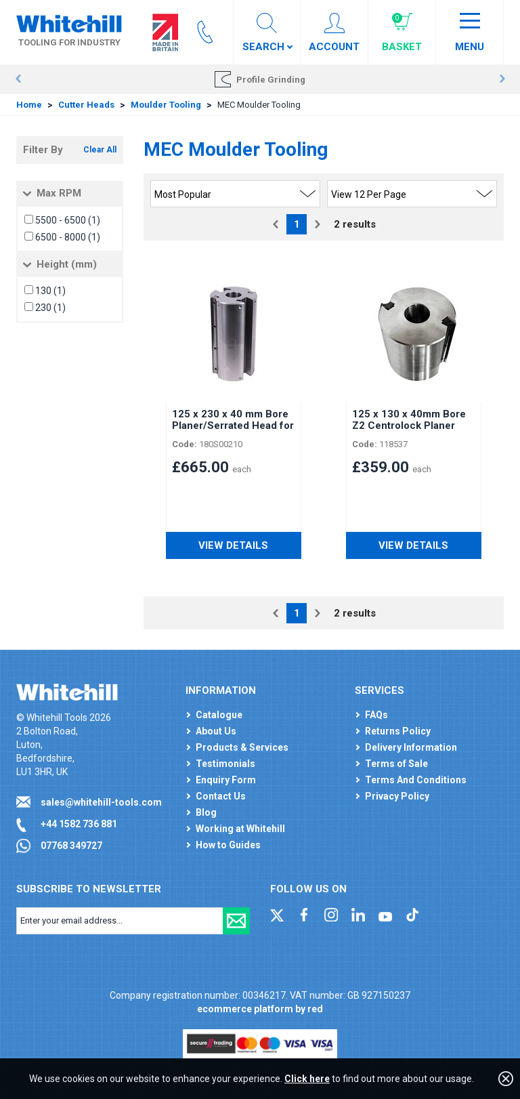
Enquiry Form (226, 779)
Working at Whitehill (240, 828)
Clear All (99, 150)
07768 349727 (71, 845)
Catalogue (219, 714)
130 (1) (50, 290)
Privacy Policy (397, 796)
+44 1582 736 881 (79, 823)
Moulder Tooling (166, 105)
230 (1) (50, 307)
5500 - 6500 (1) (67, 220)
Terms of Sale (396, 763)
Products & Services (242, 747)
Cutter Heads (86, 105)
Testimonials (225, 763)
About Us (216, 731)
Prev (18, 79)
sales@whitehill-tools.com (101, 802)
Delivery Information (411, 747)
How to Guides (228, 844)
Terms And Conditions (416, 779)
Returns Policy (398, 731)
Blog (206, 812)
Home (29, 105)
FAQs (376, 714)
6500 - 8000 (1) (67, 237)
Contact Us (221, 796)
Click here (307, 1078)
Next (502, 79)
